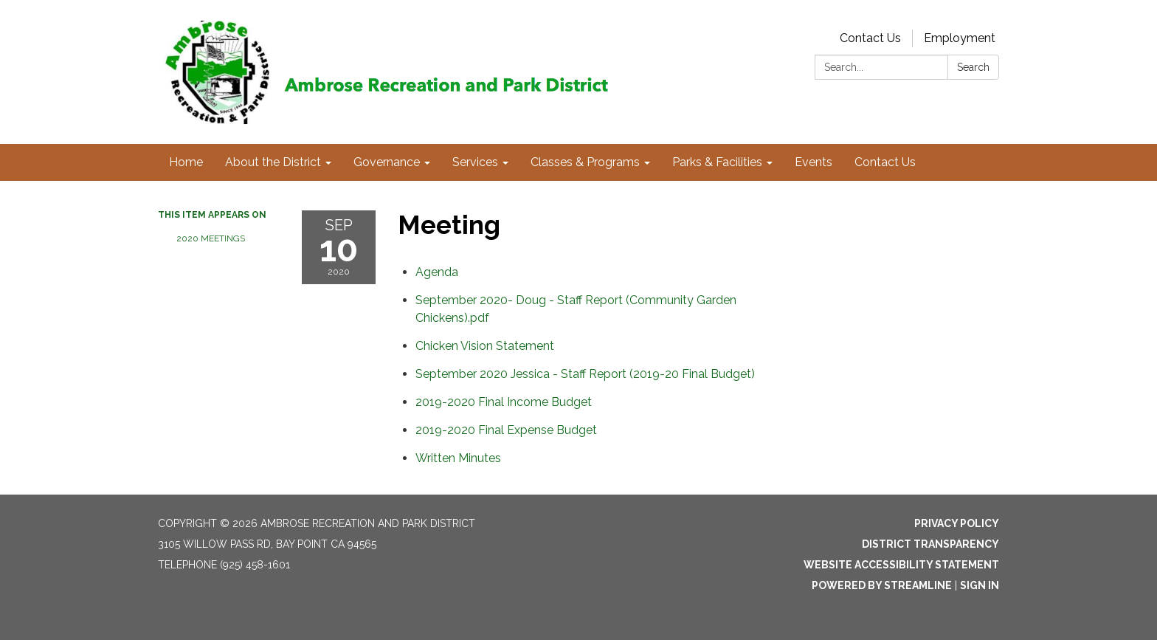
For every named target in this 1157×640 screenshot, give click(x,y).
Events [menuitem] (813, 162)
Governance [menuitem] (386, 162)
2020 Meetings (210, 238)
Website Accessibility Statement (901, 565)
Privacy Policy (956, 523)
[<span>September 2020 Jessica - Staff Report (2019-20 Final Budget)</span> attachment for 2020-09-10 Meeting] (585, 374)
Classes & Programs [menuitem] (585, 162)
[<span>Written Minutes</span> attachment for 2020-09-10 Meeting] (458, 458)
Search (973, 67)
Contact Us (870, 38)
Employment (959, 38)
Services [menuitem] (475, 162)
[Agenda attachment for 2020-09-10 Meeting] (436, 272)
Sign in (979, 585)
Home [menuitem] (186, 162)
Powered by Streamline (882, 585)
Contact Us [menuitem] (885, 162)
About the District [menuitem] (273, 162)
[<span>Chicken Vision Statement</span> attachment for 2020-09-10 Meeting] (484, 346)
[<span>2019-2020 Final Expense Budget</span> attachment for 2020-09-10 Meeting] (506, 430)
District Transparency (930, 544)
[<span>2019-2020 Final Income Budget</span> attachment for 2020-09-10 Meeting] (503, 402)
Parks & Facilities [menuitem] (717, 162)
